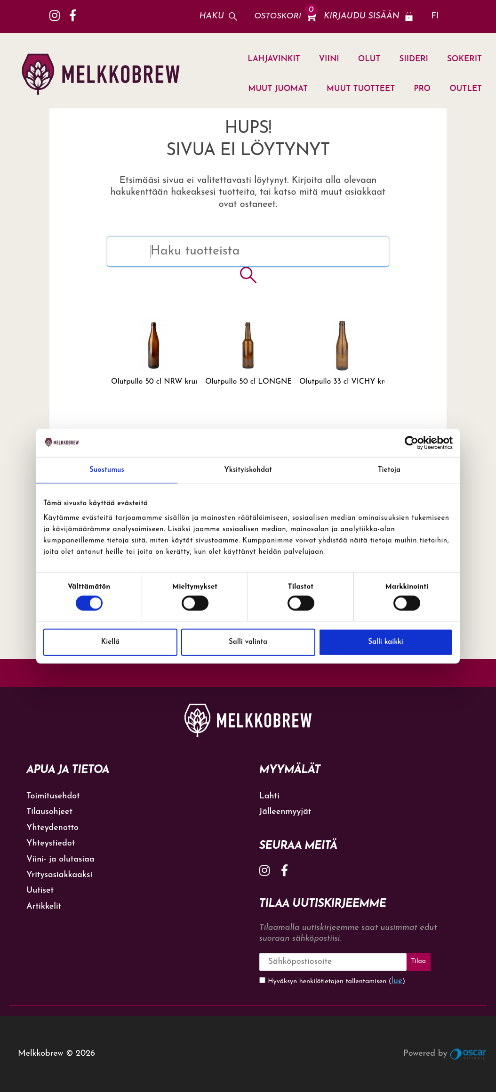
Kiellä (110, 642)
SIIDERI (413, 59)
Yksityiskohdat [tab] (248, 469)
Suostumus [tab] (106, 469)
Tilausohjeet (49, 811)
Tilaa (418, 961)
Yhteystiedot (50, 843)
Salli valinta (248, 642)
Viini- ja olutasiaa (60, 859)
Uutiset (40, 890)
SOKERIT (464, 59)
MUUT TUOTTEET (361, 89)
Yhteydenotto (52, 827)
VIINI (329, 59)
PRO (422, 89)
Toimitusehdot (53, 796)
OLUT (369, 59)
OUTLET (465, 89)
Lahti (269, 796)
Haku (212, 16)
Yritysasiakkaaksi (59, 874)
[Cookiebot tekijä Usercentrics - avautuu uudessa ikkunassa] (411, 442)
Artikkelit (43, 906)
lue (397, 981)
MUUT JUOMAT (278, 89)
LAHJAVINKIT (274, 59)
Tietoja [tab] (389, 469)
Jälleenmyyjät (285, 811)
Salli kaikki (385, 642)
